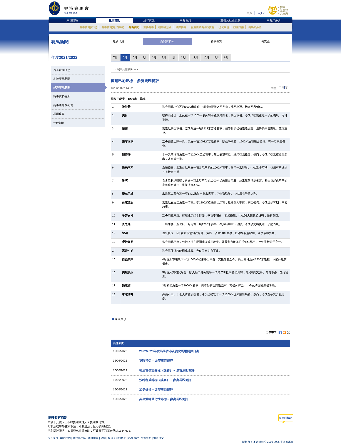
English (261, 13)
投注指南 (238, 27)
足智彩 (284, 10)
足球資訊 (149, 20)
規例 (103, 437)
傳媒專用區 (79, 437)
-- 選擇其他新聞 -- (126, 69)
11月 (195, 57)
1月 (173, 57)
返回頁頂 (120, 319)
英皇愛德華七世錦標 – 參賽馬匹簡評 (163, 399)
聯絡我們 (65, 437)
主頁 (249, 13)
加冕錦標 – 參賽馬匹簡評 (156, 389)
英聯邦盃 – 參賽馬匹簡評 (156, 360)
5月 (135, 57)
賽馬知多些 (254, 27)
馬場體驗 (72, 20)
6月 (125, 57)
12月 (184, 57)
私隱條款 (133, 437)
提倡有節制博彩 (117, 437)
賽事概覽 (216, 41)
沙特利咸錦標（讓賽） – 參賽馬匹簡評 (165, 380)
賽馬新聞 (134, 27)
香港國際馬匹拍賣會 (202, 27)
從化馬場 (224, 27)
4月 (144, 57)
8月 (226, 57)
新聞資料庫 (167, 41)
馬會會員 (185, 20)
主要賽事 (148, 27)
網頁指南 (93, 437)
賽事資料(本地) (88, 27)
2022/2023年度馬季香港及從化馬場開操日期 (169, 351)
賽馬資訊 (114, 20)
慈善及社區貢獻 (230, 20)
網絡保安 (158, 437)
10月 (206, 57)
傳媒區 (265, 41)
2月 (164, 57)
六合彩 (284, 13)
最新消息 (118, 41)
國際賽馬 (181, 27)
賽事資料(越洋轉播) (113, 27)
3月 (154, 57)
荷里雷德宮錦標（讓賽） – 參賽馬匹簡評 (166, 370)
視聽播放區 (164, 27)
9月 (216, 57)
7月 (115, 57)
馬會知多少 (274, 20)
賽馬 (282, 7)
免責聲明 (146, 437)
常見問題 (53, 437)
